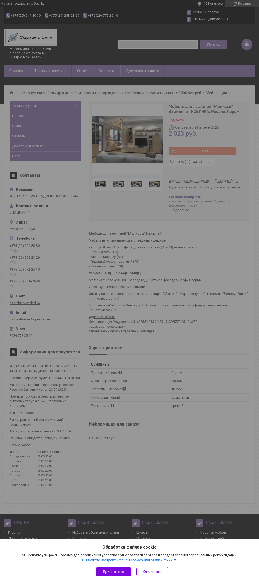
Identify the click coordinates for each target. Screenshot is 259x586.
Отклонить (152, 572)
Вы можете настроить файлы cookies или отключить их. (127, 560)
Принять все (113, 572)
